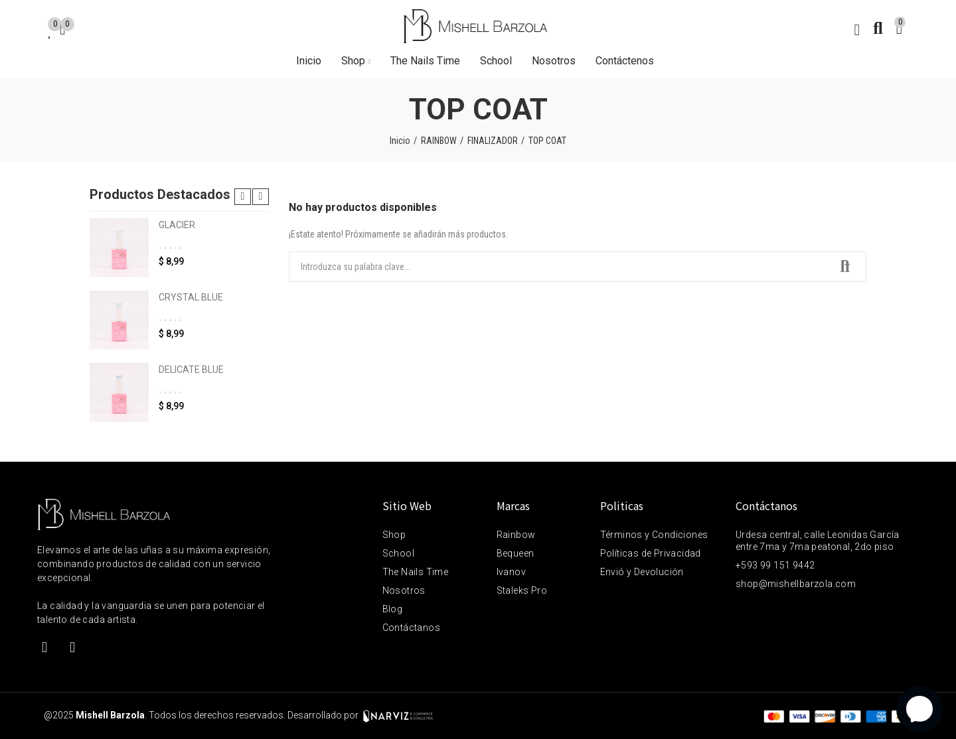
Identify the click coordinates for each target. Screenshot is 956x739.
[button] (242, 196)
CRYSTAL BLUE (191, 297)
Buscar (845, 266)
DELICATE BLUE (191, 369)
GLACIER (177, 225)
